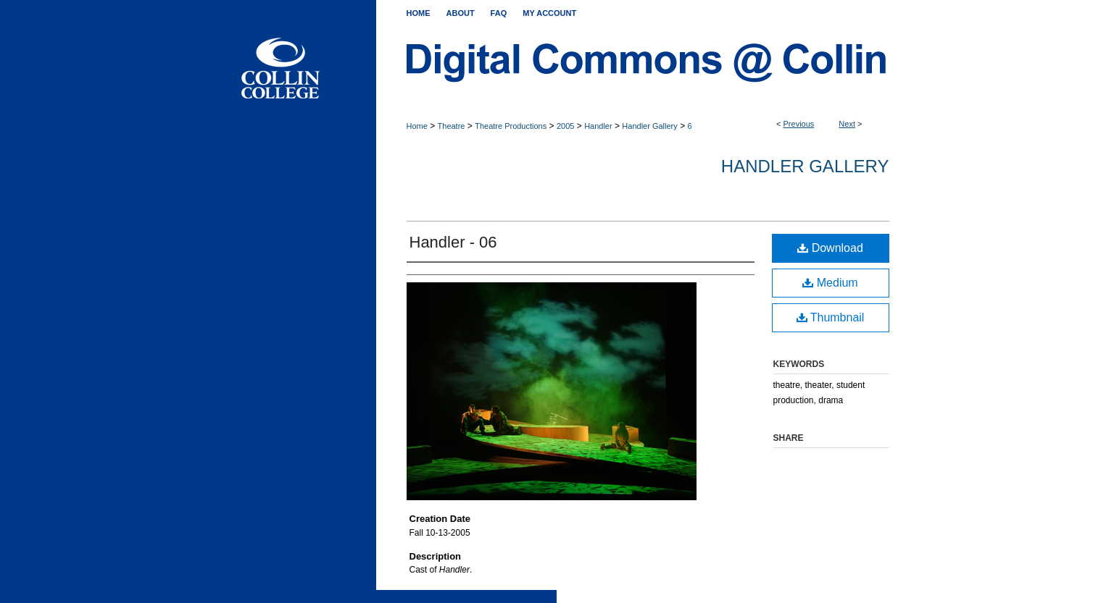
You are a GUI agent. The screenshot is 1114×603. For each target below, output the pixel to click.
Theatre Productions (510, 126)
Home (417, 126)
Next (847, 123)
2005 (565, 126)
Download (830, 248)
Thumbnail (831, 317)
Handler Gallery (649, 126)
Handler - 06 (453, 242)
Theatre (451, 126)
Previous (799, 123)
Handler (598, 126)
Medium (829, 283)
